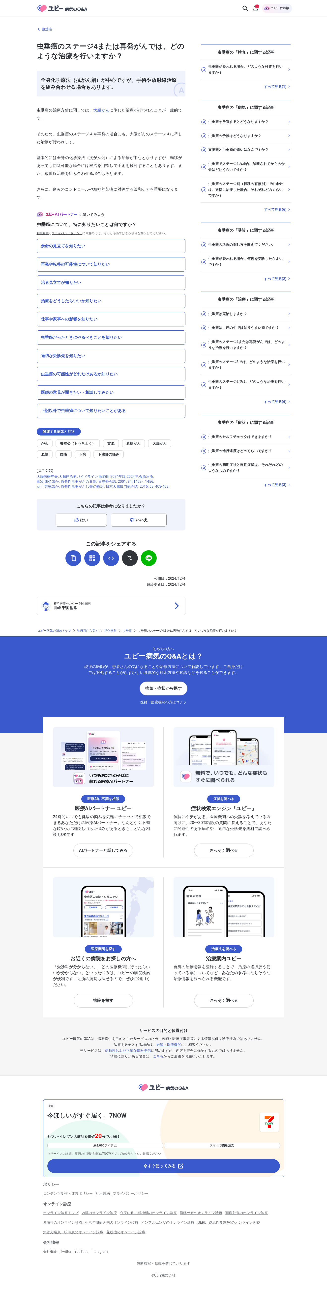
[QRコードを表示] (92, 558)
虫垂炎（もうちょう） (77, 443)
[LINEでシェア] (149, 558)
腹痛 (63, 454)
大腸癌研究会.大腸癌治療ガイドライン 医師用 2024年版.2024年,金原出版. (95, 477)
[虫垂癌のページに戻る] (164, 29)
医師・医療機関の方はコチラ (163, 702)
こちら (158, 1056)
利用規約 (43, 233)
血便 (44, 454)
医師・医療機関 (168, 1045)
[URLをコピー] (73, 558)
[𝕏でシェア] (130, 558)
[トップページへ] (163, 1092)
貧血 (111, 443)
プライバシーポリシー (67, 233)
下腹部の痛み (108, 454)
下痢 (82, 454)
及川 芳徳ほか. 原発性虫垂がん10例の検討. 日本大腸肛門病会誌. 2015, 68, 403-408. (103, 486)
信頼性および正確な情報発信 (128, 1051)
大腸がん (101, 110)
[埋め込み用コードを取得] (111, 558)
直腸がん (133, 443)
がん (44, 443)
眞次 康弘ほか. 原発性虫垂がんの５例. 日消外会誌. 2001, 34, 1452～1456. (95, 481)
